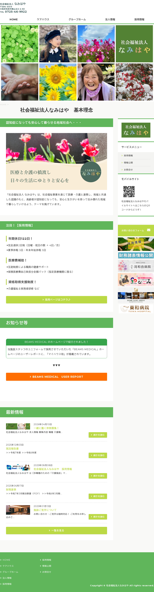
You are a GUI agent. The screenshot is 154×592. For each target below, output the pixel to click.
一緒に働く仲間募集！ (46, 428)
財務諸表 (11, 489)
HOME (14, 19)
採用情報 (128, 155)
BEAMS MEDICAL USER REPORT (57, 376)
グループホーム (77, 19)
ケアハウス (43, 19)
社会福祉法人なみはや (117, 585)
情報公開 (128, 162)
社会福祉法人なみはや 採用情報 (53, 469)
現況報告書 (12, 448)
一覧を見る (57, 530)
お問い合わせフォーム (133, 230)
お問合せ (128, 169)
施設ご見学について (45, 510)
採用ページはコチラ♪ (58, 299)
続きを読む (99, 435)
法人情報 (110, 19)
